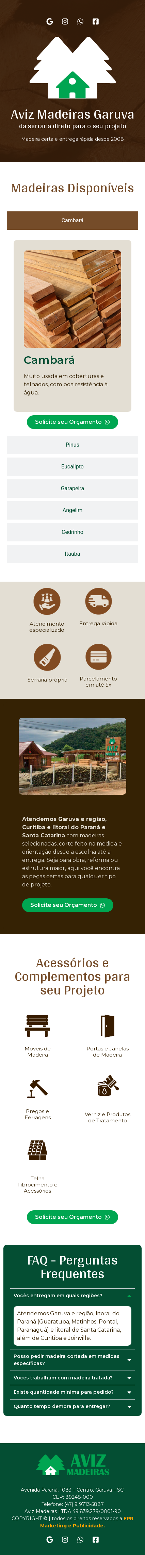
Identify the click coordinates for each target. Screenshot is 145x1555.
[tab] (72, 220)
